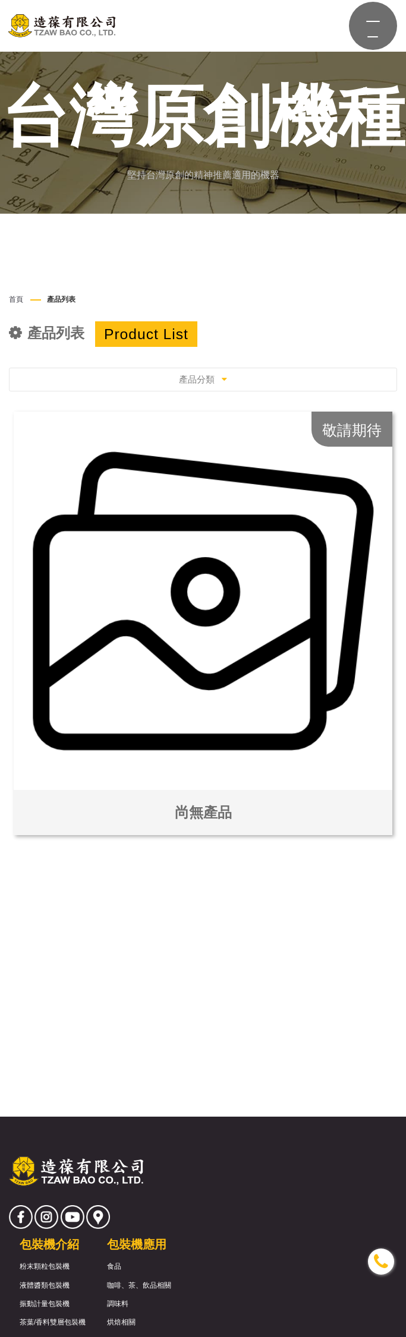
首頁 (16, 299)
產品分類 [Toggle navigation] (203, 379)
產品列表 (61, 299)
